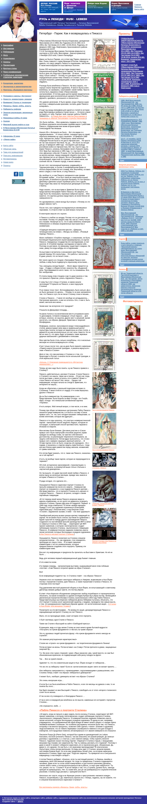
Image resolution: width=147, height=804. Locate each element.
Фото (5, 55)
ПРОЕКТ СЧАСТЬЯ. (132, 76)
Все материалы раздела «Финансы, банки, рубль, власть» (63, 787)
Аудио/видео (9, 58)
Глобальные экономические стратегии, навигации (15, 76)
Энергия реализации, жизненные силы (128, 166)
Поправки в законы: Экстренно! (17, 96)
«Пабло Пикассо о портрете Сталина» (63, 710)
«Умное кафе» (9, 139)
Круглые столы (10, 68)
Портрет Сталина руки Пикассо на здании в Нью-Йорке (104, 541)
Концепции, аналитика (13, 83)
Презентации (9, 65)
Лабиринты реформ (127, 96)
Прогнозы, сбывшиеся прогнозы (17, 90)
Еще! (122, 160)
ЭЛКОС (20, 801)
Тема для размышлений (13, 152)
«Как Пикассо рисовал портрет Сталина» (57, 534)
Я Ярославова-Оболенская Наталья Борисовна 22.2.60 (19, 129)
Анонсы (122, 269)
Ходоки (122, 239)
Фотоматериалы (133, 301)
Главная (137, 4)
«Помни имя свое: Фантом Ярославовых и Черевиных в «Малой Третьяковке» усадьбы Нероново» (63, 117)
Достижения (8, 49)
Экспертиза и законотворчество (17, 87)
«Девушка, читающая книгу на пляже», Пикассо (102, 504)
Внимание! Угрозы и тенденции (17, 102)
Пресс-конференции (12, 72)
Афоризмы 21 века (11, 136)
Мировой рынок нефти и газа (16, 125)
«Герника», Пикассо (99, 468)
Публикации (8, 52)
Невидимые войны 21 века (15, 118)
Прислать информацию (13, 156)
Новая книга (8, 162)
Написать (138, 7)
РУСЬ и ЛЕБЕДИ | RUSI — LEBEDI (63, 19)
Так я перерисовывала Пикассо (103, 410)
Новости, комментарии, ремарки (17, 99)
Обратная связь (9, 149)
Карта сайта (8, 146)
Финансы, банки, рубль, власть (17, 106)
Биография (8, 45)
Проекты (124, 33)
